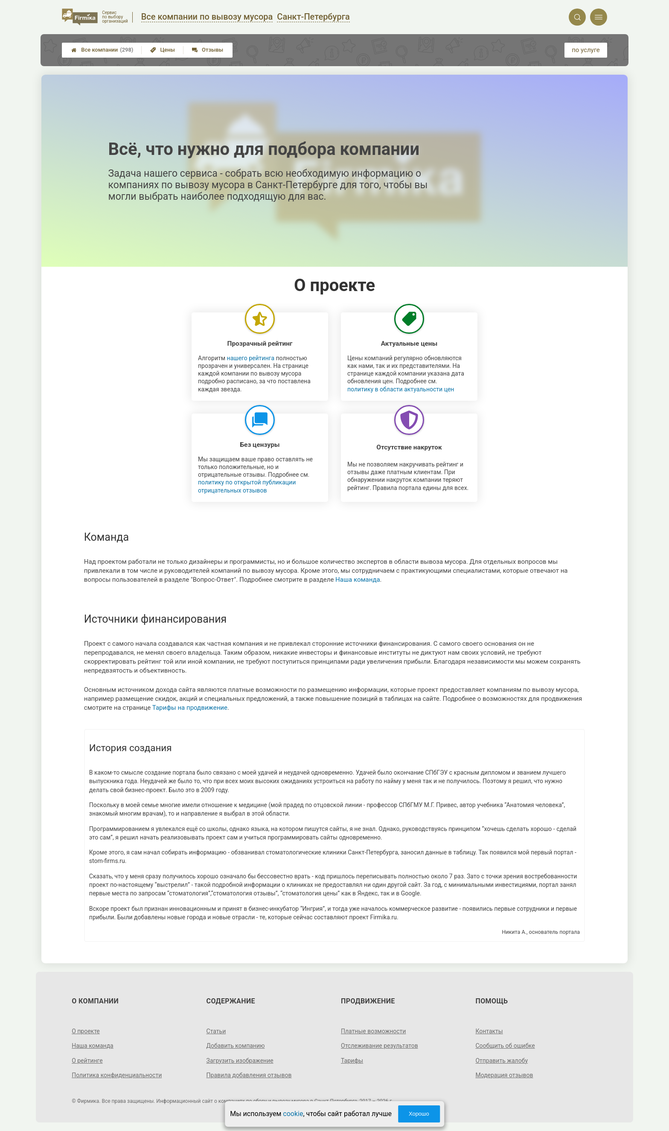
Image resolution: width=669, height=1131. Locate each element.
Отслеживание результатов (379, 1045)
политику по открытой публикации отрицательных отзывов (247, 486)
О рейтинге (87, 1060)
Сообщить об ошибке (505, 1045)
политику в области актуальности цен (400, 389)
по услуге (586, 50)
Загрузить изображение (240, 1060)
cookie (293, 1114)
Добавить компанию (236, 1045)
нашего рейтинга (250, 358)
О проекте (86, 1031)
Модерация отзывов (504, 1075)
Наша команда (357, 579)
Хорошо (419, 1114)
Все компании (102, 50)
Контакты (489, 1031)
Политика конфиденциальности (117, 1075)
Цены (162, 50)
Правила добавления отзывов (249, 1075)
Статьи (216, 1031)
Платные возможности (373, 1031)
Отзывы (207, 50)
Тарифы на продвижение (189, 707)
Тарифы (352, 1060)
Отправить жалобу (501, 1060)
